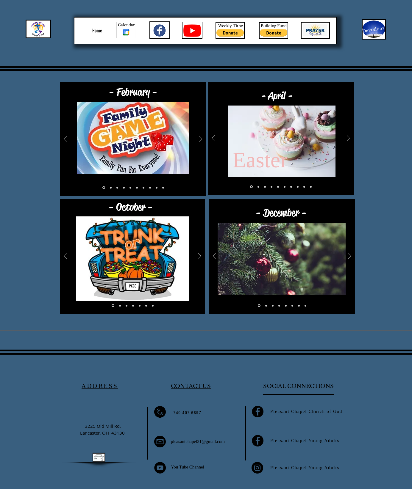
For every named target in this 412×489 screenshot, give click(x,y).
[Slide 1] (103, 187)
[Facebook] (257, 411)
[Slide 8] (150, 187)
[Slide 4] (124, 187)
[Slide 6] (137, 187)
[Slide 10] (258, 187)
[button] (230, 33)
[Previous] (65, 139)
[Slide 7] (143, 187)
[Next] (200, 139)
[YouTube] (160, 468)
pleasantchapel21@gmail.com (198, 441)
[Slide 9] (298, 187)
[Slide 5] (130, 187)
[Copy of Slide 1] (163, 187)
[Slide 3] (117, 187)
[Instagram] (257, 468)
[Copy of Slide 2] (156, 187)
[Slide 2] (111, 187)
